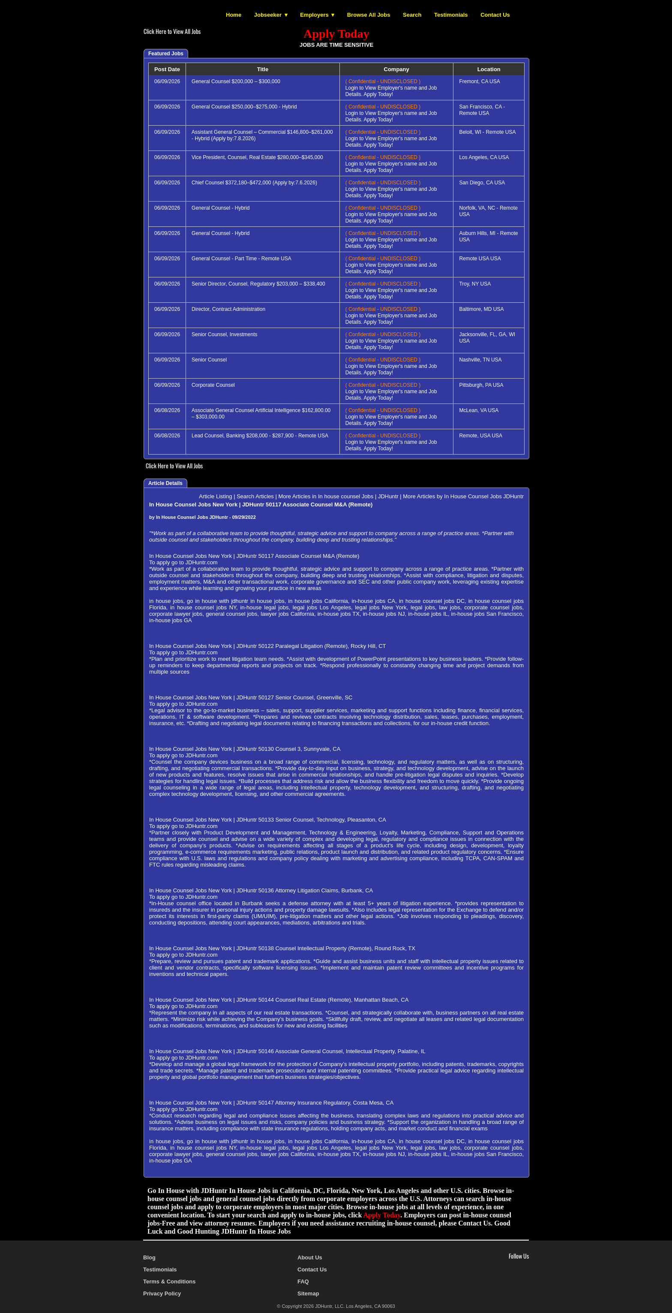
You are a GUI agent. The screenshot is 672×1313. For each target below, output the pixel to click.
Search (412, 15)
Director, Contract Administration (228, 309)
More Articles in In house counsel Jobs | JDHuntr (338, 496)
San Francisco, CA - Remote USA (482, 110)
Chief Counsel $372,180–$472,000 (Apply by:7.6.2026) (254, 183)
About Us (309, 1257)
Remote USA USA (480, 259)
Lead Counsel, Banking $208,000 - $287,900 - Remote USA (260, 436)
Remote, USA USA (480, 436)
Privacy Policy (162, 1293)
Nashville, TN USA (480, 360)
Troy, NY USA (475, 284)
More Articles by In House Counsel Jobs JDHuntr (463, 496)
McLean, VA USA (478, 410)
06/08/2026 (167, 410)
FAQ (303, 1281)
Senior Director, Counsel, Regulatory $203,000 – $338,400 (258, 284)
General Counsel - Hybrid (220, 208)
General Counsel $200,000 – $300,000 (236, 81)
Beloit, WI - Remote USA (487, 132)
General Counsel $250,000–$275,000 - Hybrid (244, 107)
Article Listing (215, 496)
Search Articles (255, 496)
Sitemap (308, 1293)
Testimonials (451, 15)
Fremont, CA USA (479, 81)
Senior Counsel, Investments (224, 334)
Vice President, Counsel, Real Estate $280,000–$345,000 (257, 157)
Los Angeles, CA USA (484, 157)
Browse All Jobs (368, 15)
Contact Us (495, 15)
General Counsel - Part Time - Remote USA (241, 259)
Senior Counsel (209, 360)
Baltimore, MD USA (481, 309)
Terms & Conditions (169, 1281)
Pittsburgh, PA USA (481, 385)
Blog (149, 1257)
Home (233, 15)
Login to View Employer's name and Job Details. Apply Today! (391, 87)
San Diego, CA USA (482, 183)
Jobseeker (268, 15)
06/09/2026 (167, 81)
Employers (314, 15)
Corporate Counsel (213, 385)
